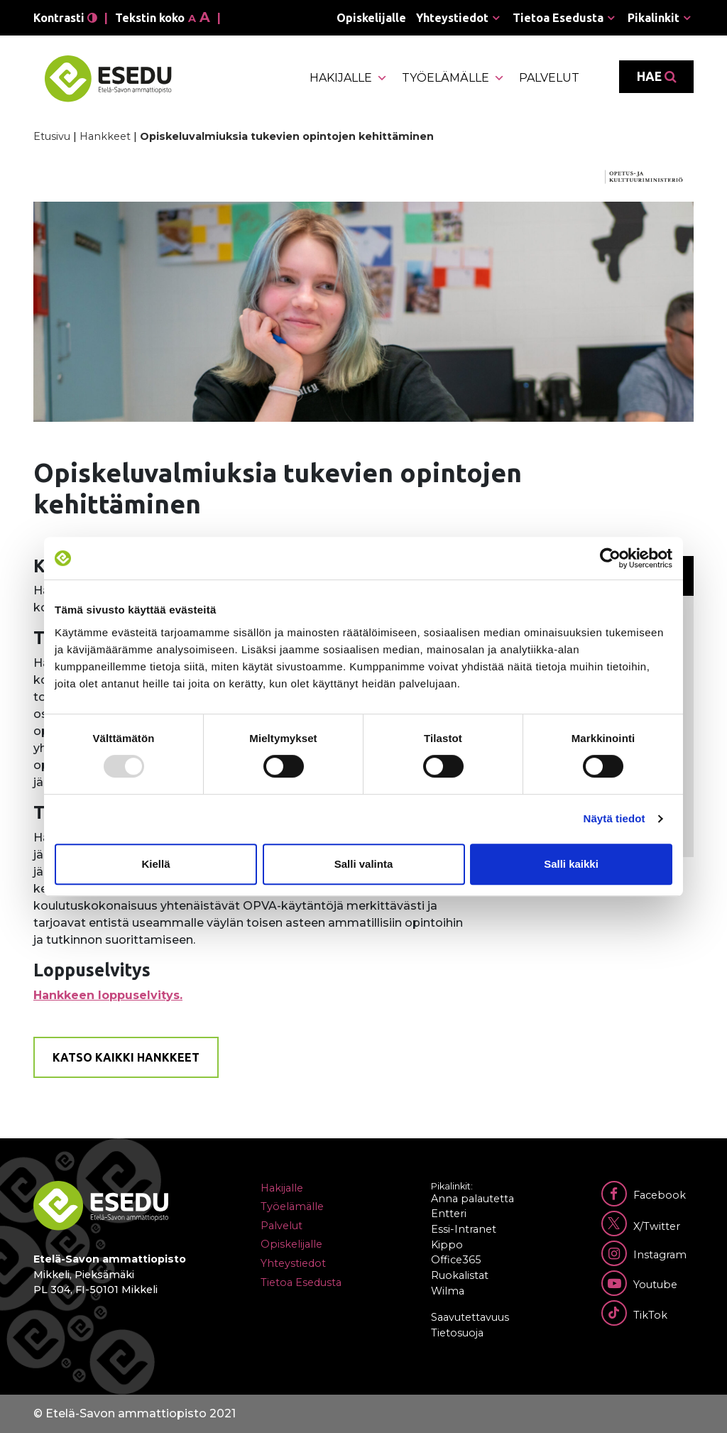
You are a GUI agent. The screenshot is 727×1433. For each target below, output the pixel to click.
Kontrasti (65, 17)
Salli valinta (363, 864)
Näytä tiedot (614, 818)
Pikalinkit (653, 17)
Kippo (447, 1244)
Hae (656, 77)
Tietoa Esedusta (558, 17)
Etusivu (51, 136)
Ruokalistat (459, 1275)
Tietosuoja (457, 1332)
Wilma (447, 1291)
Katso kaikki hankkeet (126, 1057)
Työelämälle (453, 78)
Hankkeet (105, 136)
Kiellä (155, 864)
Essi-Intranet (463, 1229)
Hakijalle (349, 78)
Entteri (448, 1213)
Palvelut (549, 78)
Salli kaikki (571, 864)
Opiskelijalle (371, 17)
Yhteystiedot (452, 17)
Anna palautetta (472, 1198)
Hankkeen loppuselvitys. (107, 995)
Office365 (456, 1259)
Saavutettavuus (470, 1317)
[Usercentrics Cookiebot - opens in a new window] (610, 558)
